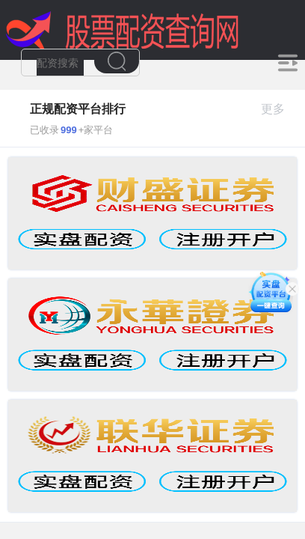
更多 (279, 109)
